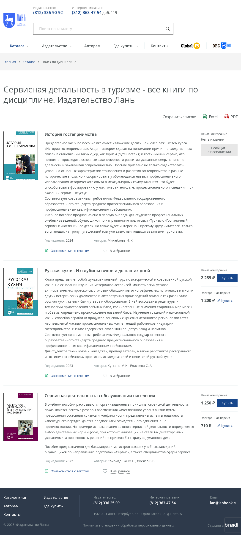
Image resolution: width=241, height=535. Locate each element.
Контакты (159, 45)
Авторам (92, 45)
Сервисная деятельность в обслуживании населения (100, 395)
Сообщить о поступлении (219, 150)
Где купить (123, 45)
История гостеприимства (71, 134)
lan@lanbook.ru (224, 502)
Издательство (54, 45)
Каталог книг (15, 497)
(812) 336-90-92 (48, 12)
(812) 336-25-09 (106, 502)
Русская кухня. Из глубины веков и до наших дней (97, 270)
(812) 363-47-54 (86, 12)
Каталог (17, 45)
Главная (9, 62)
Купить (227, 278)
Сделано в (223, 525)
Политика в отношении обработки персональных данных (128, 525)
